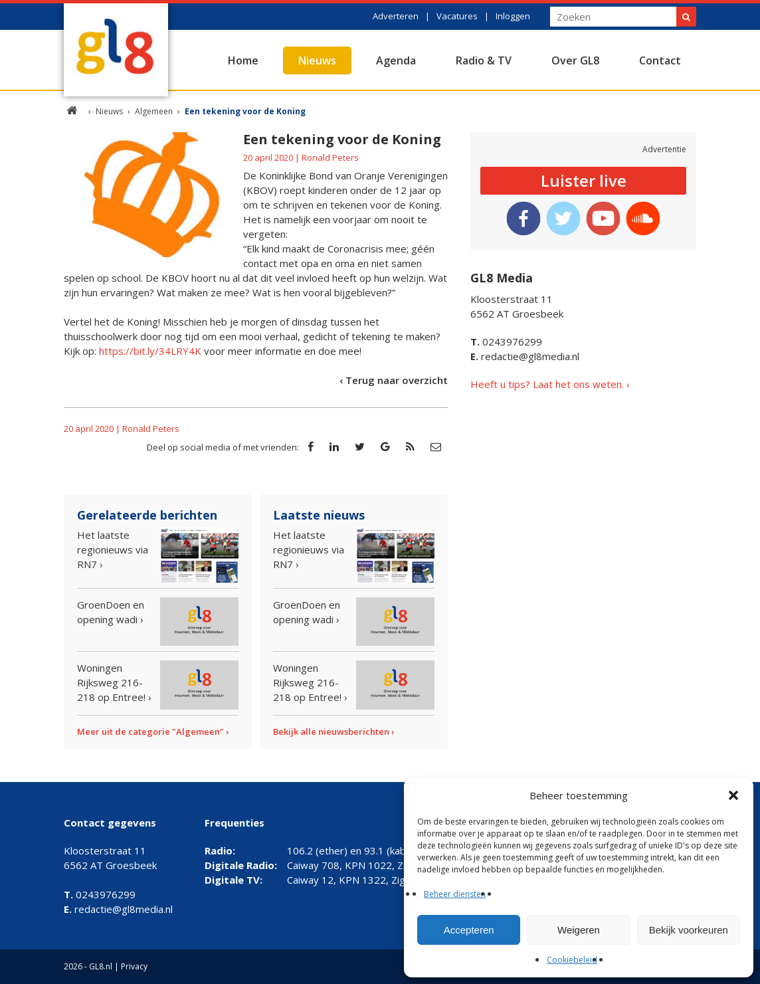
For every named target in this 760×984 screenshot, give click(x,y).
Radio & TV (484, 60)
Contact (660, 60)
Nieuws (317, 60)
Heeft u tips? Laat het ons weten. (547, 384)
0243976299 (506, 341)
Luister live (583, 180)
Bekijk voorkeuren (688, 929)
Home (243, 60)
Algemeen (154, 111)
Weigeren (578, 929)
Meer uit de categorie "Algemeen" (150, 732)
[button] (733, 795)
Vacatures (457, 16)
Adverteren (396, 16)
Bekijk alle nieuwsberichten (331, 732)
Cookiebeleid (572, 959)
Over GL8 (575, 60)
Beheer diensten (455, 894)
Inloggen (513, 16)
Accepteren (469, 929)
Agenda (396, 60)
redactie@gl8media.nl (524, 356)
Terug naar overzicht (396, 380)
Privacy (134, 966)
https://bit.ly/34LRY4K (150, 350)
